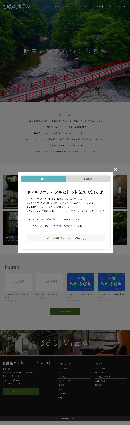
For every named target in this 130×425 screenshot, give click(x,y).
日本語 (44, 178)
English (88, 178)
